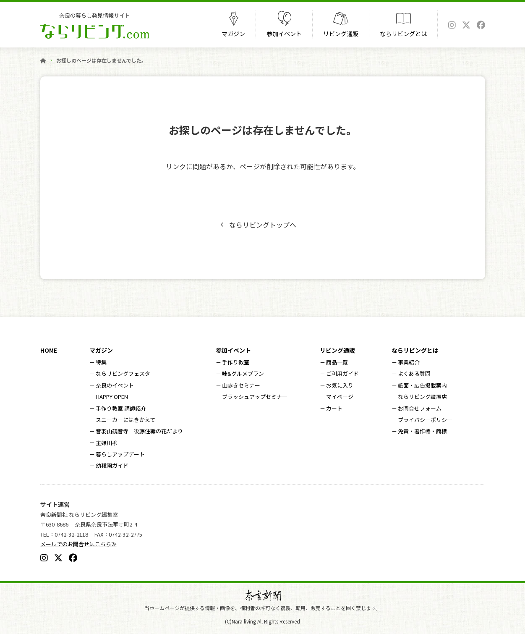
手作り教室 (235, 362)
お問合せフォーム (419, 408)
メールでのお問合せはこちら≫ (78, 544)
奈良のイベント (115, 385)
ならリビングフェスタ (123, 373)
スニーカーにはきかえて (125, 420)
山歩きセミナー (241, 385)
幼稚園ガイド (112, 465)
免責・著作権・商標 (422, 431)
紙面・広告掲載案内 (422, 385)
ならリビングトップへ (262, 225)
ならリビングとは (403, 33)
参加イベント (284, 33)
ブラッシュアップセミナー (254, 397)
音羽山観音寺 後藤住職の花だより (139, 431)
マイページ (339, 397)
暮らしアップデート (120, 454)
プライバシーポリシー (425, 420)
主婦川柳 (107, 443)
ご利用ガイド (342, 373)
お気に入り (339, 385)
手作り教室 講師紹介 (121, 408)
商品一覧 (337, 362)
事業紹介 (409, 362)
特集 (101, 362)
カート (334, 408)
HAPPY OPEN (112, 397)
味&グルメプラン (243, 373)
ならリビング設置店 (422, 397)
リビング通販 (340, 33)
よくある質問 (414, 373)
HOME (48, 350)
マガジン (233, 33)
